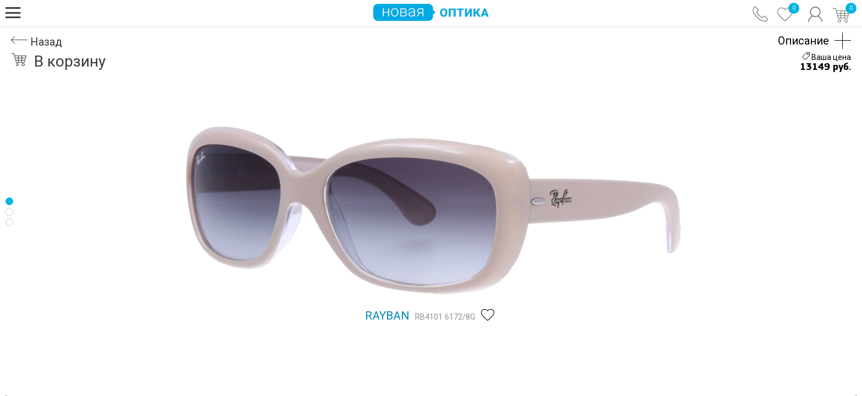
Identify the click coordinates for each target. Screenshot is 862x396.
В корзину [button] (58, 61)
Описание (803, 40)
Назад (36, 41)
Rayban (387, 315)
